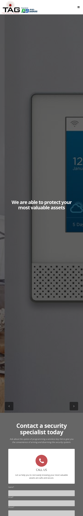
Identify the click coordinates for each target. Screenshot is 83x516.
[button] (9, 406)
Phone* (11, 508)
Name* (11, 488)
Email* (11, 498)
